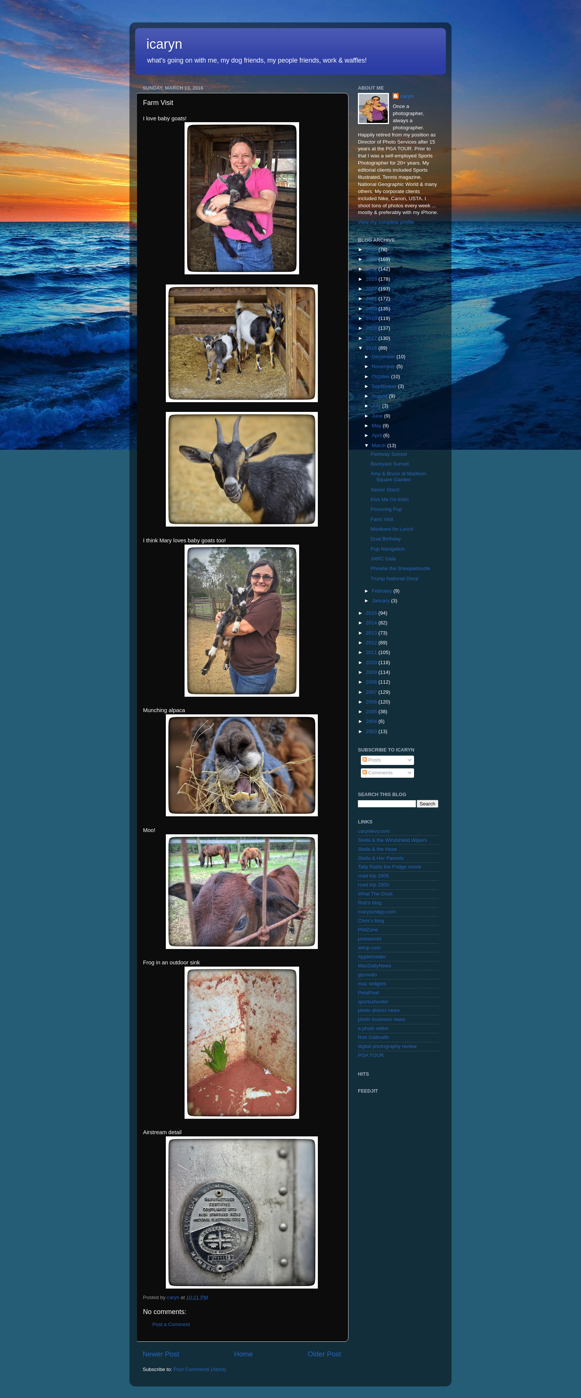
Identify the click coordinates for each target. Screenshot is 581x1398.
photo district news (379, 1010)
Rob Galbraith (373, 1037)
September (385, 386)
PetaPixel (368, 992)
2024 (372, 269)
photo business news (381, 1019)
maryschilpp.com (377, 912)
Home (243, 1354)
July (377, 406)
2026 (372, 249)
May (377, 425)
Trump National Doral (395, 578)
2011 (372, 652)
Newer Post (161, 1354)
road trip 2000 (373, 885)
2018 (372, 328)
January (381, 600)
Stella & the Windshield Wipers (392, 840)
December (384, 356)
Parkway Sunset (389, 454)
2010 (372, 662)
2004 (372, 721)
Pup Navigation (388, 549)
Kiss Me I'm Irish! (390, 499)
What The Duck (375, 894)
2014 (372, 623)
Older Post (324, 1354)
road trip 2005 (373, 876)
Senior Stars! (385, 489)
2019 (372, 318)
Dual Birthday (386, 539)
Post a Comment (171, 1324)
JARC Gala (383, 558)
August (380, 396)
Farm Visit (382, 519)
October (381, 376)
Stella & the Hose (377, 849)
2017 (372, 338)
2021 (372, 298)
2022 (372, 289)
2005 (372, 711)
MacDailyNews (374, 965)
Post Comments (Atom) (200, 1369)
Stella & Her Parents (381, 858)
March (379, 445)
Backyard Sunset (390, 464)
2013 (372, 633)
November (384, 366)
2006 (372, 702)
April (377, 435)
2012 (372, 642)
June (378, 416)
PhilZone (368, 929)
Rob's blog (369, 903)
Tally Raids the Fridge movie (390, 867)
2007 (372, 692)
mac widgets (372, 983)
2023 (372, 279)
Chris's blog (371, 921)
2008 (372, 682)
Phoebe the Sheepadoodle (401, 568)
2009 (372, 672)
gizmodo (367, 974)
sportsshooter (373, 1001)
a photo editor (373, 1028)
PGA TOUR (371, 1055)
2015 (372, 613)
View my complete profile (386, 222)
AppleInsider (372, 956)
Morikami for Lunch (392, 529)
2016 (372, 348)
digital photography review (387, 1046)
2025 (372, 259)
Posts (371, 760)
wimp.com (369, 947)
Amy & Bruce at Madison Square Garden (398, 476)
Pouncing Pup (386, 509)
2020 (372, 308)
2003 (372, 731)
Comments (377, 772)
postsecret (369, 938)
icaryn (164, 44)
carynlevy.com (374, 831)
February (382, 591)
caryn (407, 96)
